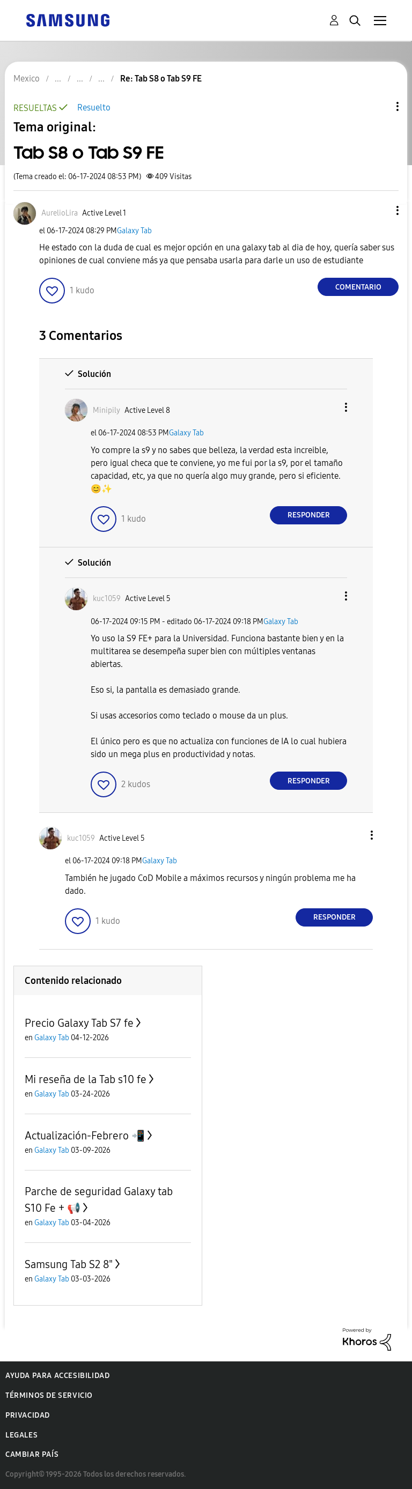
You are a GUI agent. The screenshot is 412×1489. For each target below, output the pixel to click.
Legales (21, 1435)
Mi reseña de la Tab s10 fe (85, 1079)
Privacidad (27, 1415)
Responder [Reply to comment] (309, 515)
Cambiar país (31, 1454)
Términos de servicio (49, 1395)
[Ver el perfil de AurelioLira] (59, 213)
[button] (379, 210)
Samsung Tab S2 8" (69, 1264)
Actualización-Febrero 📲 (85, 1135)
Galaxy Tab (134, 230)
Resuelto (94, 107)
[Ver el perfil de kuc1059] (107, 598)
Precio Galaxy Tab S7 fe (79, 1023)
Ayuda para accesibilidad (57, 1375)
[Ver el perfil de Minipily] (106, 410)
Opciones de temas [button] (379, 106)
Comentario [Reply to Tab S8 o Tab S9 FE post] (358, 287)
